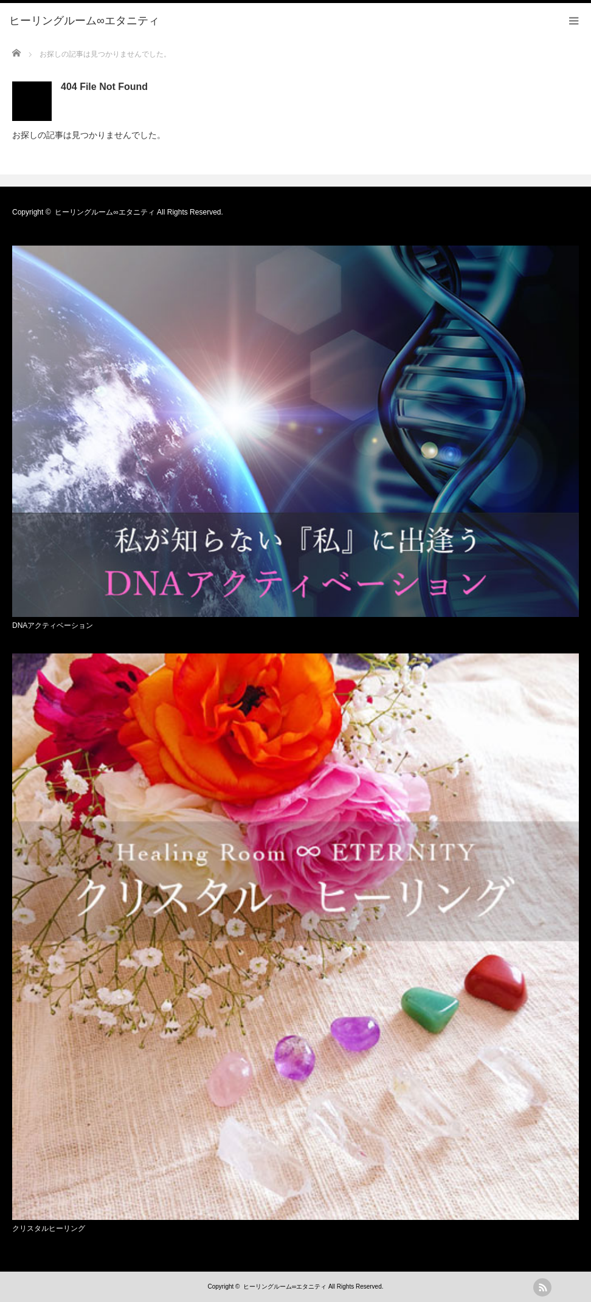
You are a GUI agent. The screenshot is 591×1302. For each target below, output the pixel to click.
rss (542, 1287)
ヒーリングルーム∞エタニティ (105, 212)
